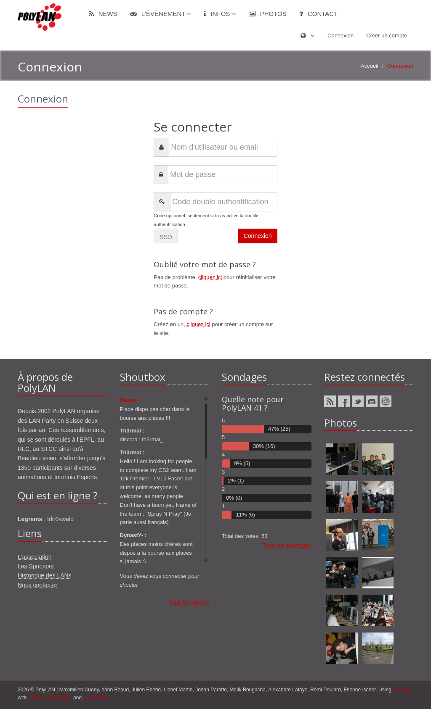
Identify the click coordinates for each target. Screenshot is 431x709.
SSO (166, 237)
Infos (220, 13)
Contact (318, 13)
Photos (268, 13)
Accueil (369, 66)
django (402, 690)
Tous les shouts (189, 602)
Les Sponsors (36, 566)
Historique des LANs (45, 575)
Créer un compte (386, 35)
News (103, 13)
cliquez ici (210, 277)
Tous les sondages (287, 545)
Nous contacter (37, 585)
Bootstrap (95, 698)
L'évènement (161, 13)
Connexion (340, 35)
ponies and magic (50, 698)
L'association (35, 556)
